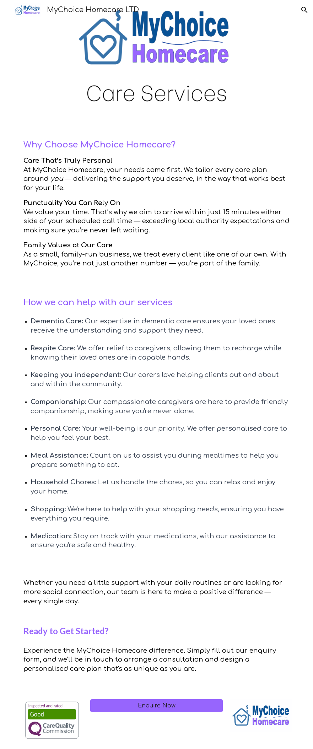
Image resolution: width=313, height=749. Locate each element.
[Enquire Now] (156, 706)
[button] (304, 9)
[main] (156, 203)
